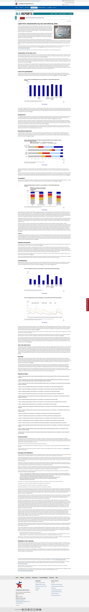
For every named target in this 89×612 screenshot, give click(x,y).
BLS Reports (32, 10)
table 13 (62, 335)
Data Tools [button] (27, 7)
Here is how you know (36, 0)
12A (48, 264)
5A (60, 118)
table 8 (21, 231)
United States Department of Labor (68, 0)
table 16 (32, 362)
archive (55, 13)
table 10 (41, 245)
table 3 (31, 111)
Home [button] (16, 7)
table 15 (19, 353)
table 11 (32, 254)
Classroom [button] (49, 7)
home (52, 13)
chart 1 (65, 75)
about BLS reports (63, 13)
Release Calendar (68, 2)
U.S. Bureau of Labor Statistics (26, 3)
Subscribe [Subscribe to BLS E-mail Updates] (72, 2)
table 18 (67, 366)
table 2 (30, 62)
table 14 (29, 341)
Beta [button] (54, 7)
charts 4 (52, 264)
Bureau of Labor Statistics (19, 10)
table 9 (37, 239)
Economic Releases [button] (42, 7)
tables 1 (55, 75)
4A (61, 75)
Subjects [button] (21, 7)
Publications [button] (33, 7)
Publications (27, 10)
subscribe (70, 13)
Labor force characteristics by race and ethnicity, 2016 (35, 17)
